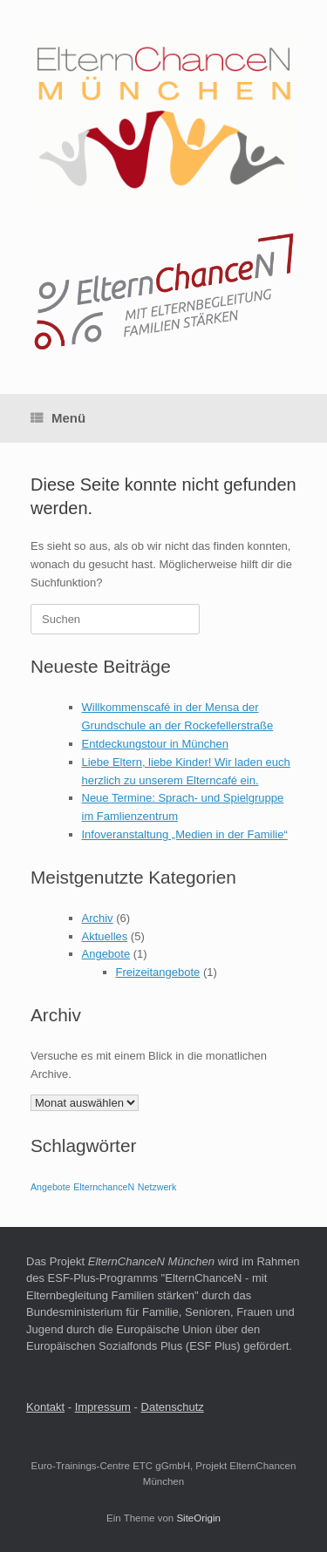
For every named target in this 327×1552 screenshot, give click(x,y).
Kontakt (45, 1406)
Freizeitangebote (158, 972)
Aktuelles (105, 936)
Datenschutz (172, 1406)
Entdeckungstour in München (155, 743)
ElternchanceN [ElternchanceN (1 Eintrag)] (103, 1187)
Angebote (106, 953)
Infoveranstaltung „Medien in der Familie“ (185, 834)
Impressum (103, 1406)
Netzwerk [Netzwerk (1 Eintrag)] (157, 1187)
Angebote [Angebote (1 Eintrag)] (51, 1187)
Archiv (97, 918)
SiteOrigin (198, 1518)
